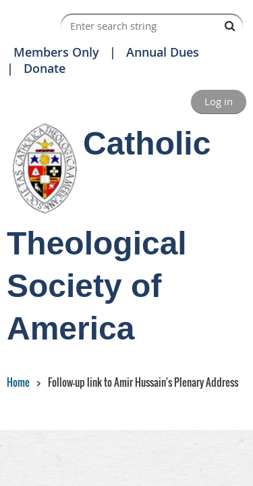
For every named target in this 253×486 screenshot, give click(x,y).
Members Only (56, 52)
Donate (44, 68)
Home (18, 382)
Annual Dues (162, 52)
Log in (218, 101)
